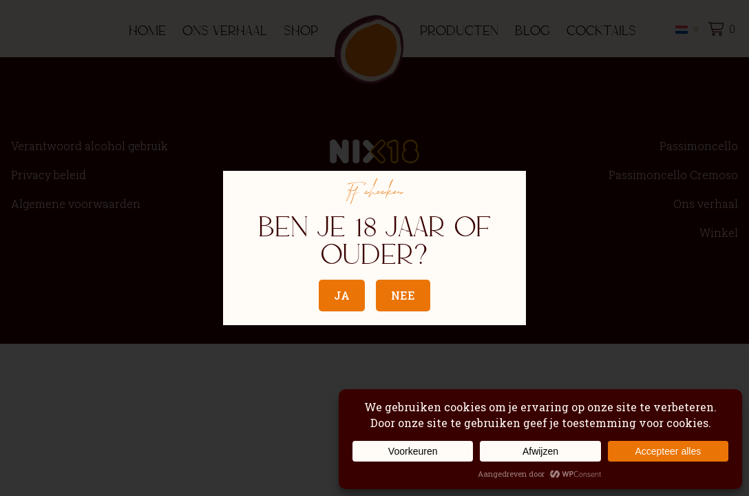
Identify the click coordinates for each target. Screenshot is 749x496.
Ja (342, 295)
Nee (403, 295)
